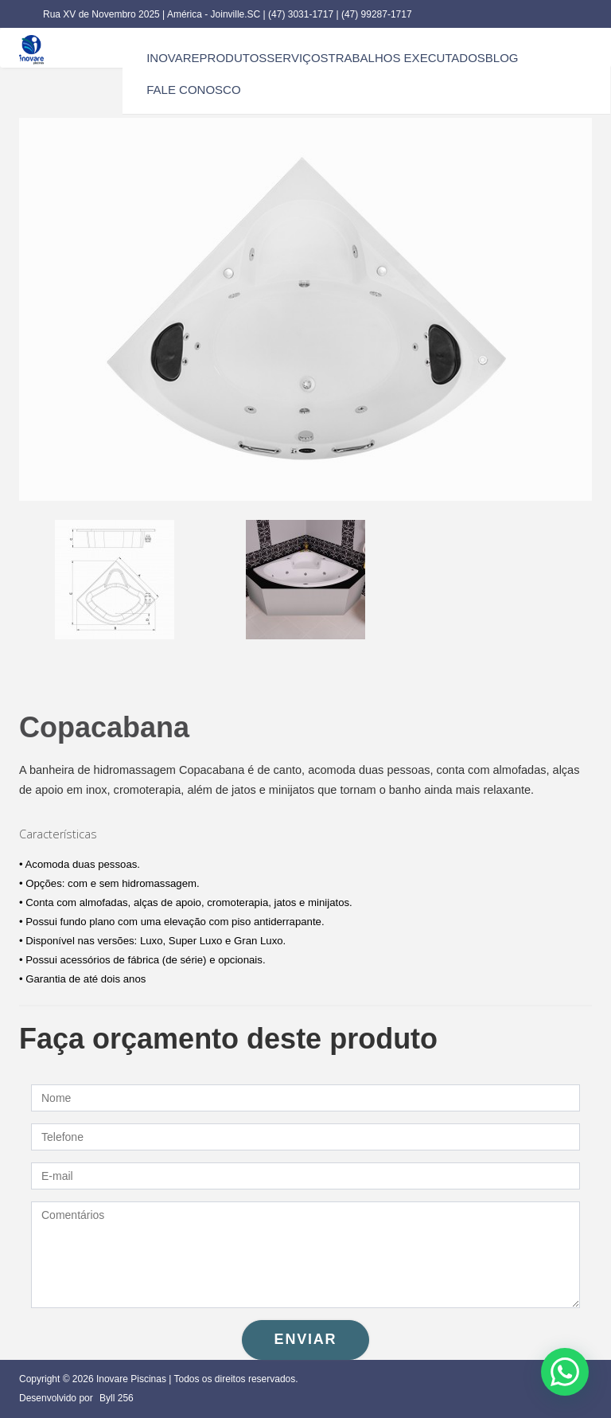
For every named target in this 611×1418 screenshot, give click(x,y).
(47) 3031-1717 (302, 14)
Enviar (305, 1339)
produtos (233, 57)
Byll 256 (116, 1398)
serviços (297, 57)
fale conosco (193, 89)
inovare (172, 57)
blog (502, 57)
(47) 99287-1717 (376, 14)
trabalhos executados (407, 57)
